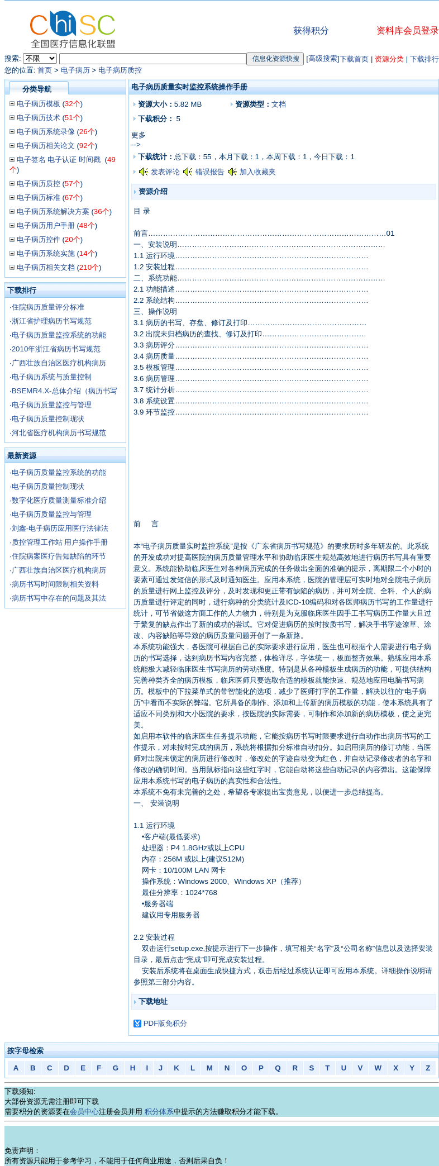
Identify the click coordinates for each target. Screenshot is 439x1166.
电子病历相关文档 (46, 267)
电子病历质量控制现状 (48, 419)
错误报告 (210, 172)
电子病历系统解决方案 (53, 211)
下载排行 (424, 59)
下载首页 (354, 59)
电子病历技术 (38, 117)
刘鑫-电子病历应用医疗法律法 (60, 528)
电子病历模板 (38, 103)
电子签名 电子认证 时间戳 (60, 159)
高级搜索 (322, 58)
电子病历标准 (38, 197)
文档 (278, 104)
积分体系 (159, 1111)
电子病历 (75, 70)
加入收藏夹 (258, 172)
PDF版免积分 (166, 1023)
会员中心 (84, 1111)
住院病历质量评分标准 (48, 307)
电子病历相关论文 (46, 145)
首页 (44, 70)
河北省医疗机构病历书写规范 (59, 433)
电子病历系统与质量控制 (52, 377)
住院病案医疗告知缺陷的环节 (59, 556)
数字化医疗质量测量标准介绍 (59, 500)
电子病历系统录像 (46, 131)
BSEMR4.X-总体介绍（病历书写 (64, 391)
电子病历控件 (38, 239)
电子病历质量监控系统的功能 (59, 335)
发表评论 (165, 172)
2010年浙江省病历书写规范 (56, 349)
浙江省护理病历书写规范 (52, 321)
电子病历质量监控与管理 (52, 405)
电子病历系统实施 (46, 253)
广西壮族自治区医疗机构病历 (59, 363)
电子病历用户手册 (46, 225)
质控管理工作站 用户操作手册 (60, 542)
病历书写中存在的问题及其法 (59, 598)
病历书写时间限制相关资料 (55, 584)
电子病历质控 (120, 70)
